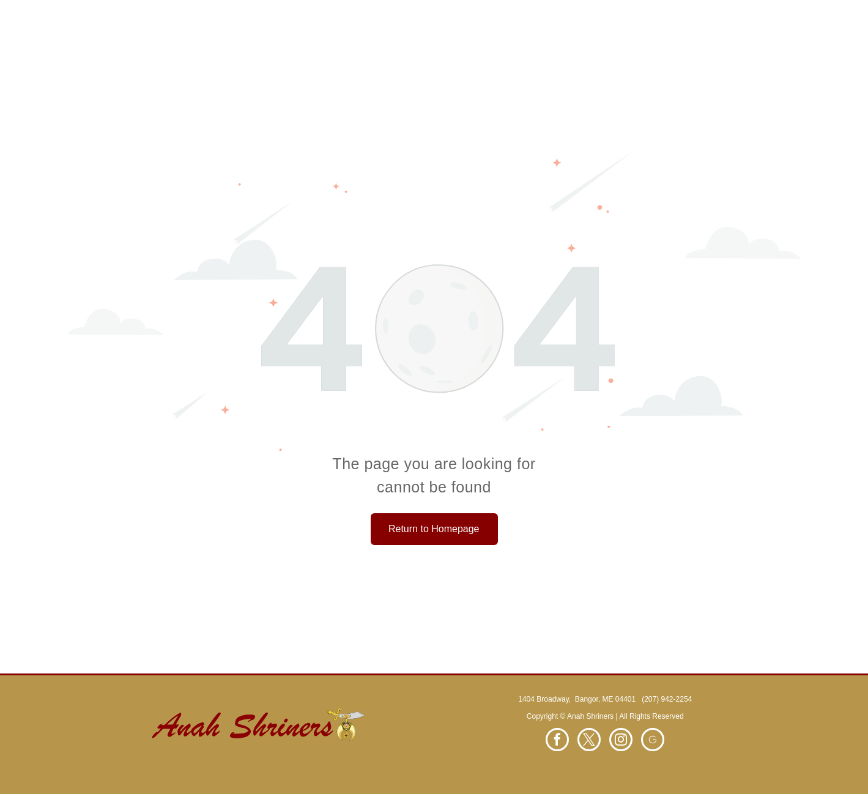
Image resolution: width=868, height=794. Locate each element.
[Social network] (652, 741)
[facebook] (557, 741)
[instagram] (620, 741)
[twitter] (589, 741)
